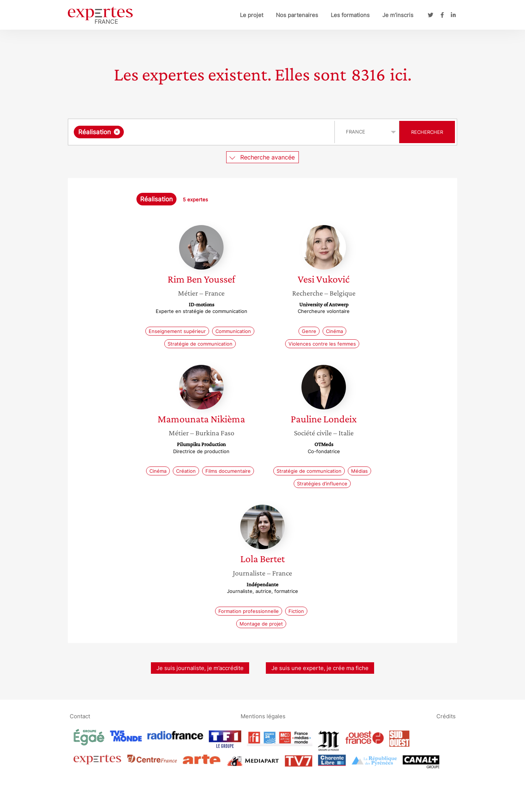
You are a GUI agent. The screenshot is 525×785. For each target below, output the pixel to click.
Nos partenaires (297, 15)
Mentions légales (263, 716)
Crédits (446, 716)
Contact (80, 716)
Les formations (350, 15)
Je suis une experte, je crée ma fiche (320, 668)
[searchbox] (202, 132)
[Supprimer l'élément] (117, 132)
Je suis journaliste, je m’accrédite (200, 668)
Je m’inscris (397, 15)
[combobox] (202, 132)
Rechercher (427, 132)
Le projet (251, 15)
